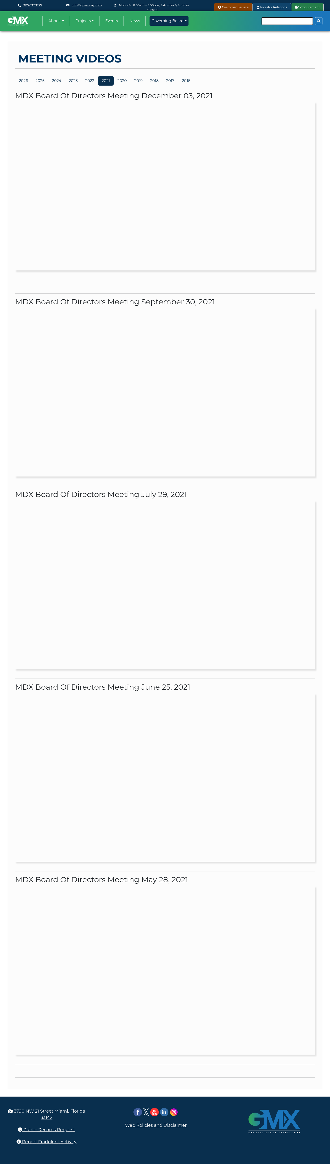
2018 (154, 81)
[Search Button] (318, 21)
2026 (23, 81)
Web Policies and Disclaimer (156, 1125)
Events (111, 21)
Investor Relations (272, 7)
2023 (73, 81)
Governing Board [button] (167, 21)
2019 (138, 81)
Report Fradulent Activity (46, 1141)
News (134, 21)
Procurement (307, 7)
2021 (106, 81)
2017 (170, 81)
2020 (122, 81)
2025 (39, 81)
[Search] (287, 21)
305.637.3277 (32, 5)
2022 (89, 81)
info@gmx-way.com (87, 5)
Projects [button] (83, 21)
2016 (186, 81)
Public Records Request (46, 1129)
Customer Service (233, 7)
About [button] (54, 21)
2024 (56, 81)
